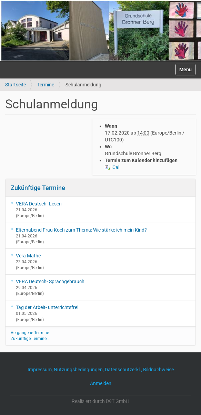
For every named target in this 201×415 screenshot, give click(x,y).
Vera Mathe (28, 255)
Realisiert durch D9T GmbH (100, 401)
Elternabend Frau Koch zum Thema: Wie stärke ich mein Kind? (81, 230)
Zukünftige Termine (38, 187)
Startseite (15, 84)
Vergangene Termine (30, 332)
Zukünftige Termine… (30, 338)
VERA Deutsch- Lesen (39, 203)
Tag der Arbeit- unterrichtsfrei (47, 307)
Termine (45, 84)
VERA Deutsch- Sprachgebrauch (50, 281)
